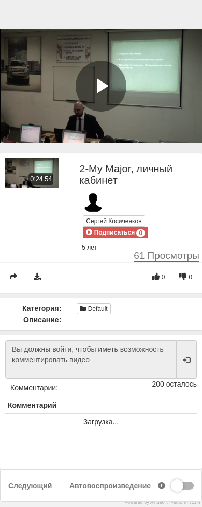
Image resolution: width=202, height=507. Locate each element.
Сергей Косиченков (113, 221)
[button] (115, 232)
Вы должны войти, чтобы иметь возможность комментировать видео (91, 359)
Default (93, 308)
